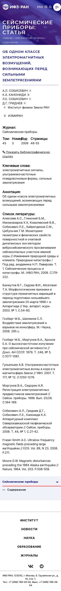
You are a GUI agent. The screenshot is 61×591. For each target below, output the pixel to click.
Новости (29, 529)
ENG (40, 6)
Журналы (29, 555)
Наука (29, 538)
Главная (7, 38)
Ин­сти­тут (29, 520)
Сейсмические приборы (30, 38)
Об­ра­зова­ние (29, 546)
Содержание (10, 42)
